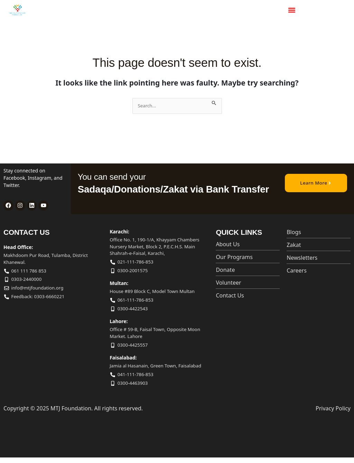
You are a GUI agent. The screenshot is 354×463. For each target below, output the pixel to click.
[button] (291, 10)
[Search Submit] (214, 101)
